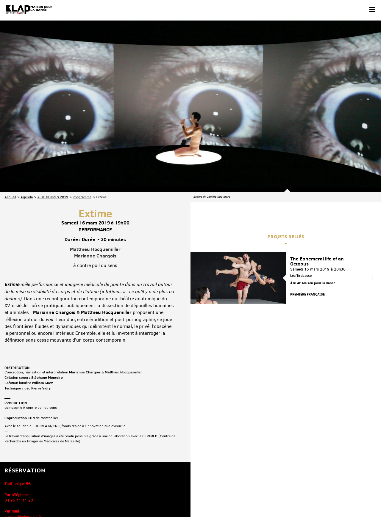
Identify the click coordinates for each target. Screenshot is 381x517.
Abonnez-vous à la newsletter (29, 471)
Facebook (307, 470)
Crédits (124, 498)
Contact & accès (17, 498)
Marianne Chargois (95, 191)
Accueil (10, 132)
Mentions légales (99, 498)
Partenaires (45, 498)
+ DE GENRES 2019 (52, 132)
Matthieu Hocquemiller (95, 184)
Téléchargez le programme (82, 471)
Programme (82, 132)
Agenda (27, 132)
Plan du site (69, 498)
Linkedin (369, 470)
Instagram (344, 470)
